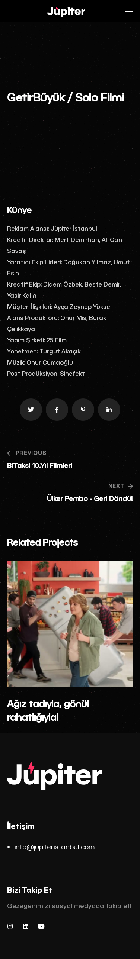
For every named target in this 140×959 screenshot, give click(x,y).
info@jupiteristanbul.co (52, 846)
